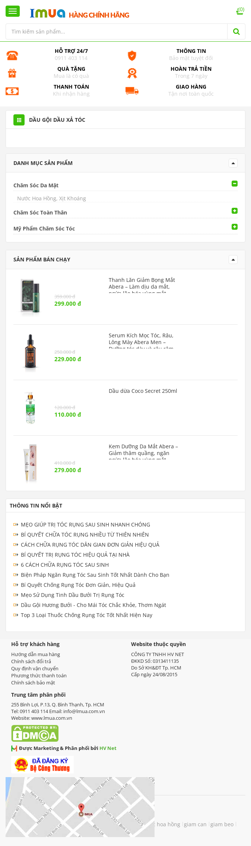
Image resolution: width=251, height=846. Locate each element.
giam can (195, 824)
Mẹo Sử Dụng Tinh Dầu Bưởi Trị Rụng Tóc (72, 594)
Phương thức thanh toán (39, 675)
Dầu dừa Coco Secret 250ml (143, 391)
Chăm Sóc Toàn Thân (40, 212)
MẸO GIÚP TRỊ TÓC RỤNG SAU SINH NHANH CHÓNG (85, 524)
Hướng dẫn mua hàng (35, 654)
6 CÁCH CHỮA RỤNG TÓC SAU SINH (65, 564)
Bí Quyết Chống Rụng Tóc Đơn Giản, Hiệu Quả (78, 584)
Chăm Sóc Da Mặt (35, 185)
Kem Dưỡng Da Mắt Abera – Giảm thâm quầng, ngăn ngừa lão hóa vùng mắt (143, 453)
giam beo (221, 824)
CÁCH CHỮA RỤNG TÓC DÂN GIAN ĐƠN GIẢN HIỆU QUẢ (90, 544)
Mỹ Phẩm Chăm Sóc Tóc (44, 228)
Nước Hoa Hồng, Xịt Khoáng (51, 198)
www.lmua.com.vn (51, 718)
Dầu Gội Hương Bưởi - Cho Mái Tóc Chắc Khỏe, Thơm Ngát (93, 604)
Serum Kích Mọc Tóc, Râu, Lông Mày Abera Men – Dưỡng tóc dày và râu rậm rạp (141, 345)
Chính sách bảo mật (33, 682)
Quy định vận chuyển (34, 668)
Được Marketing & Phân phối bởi (64, 748)
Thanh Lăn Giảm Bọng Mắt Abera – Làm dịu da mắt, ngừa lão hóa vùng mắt (142, 287)
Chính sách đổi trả (31, 661)
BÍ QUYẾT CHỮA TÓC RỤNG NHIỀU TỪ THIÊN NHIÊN (85, 534)
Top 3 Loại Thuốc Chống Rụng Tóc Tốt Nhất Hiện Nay (86, 614)
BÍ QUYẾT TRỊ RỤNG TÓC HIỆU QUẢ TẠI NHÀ (75, 554)
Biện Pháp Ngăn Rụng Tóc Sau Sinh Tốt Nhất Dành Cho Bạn (95, 574)
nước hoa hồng (161, 824)
